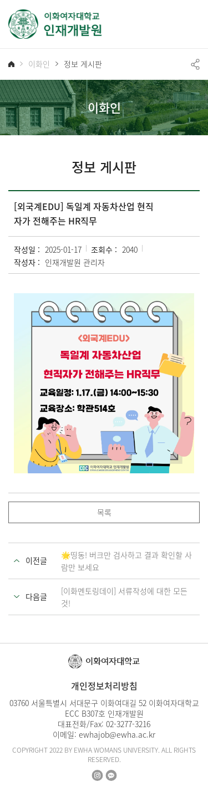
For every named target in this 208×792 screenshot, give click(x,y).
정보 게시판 (83, 64)
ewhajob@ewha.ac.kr (117, 734)
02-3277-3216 (128, 723)
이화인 (39, 64)
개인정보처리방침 (104, 685)
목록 (104, 512)
